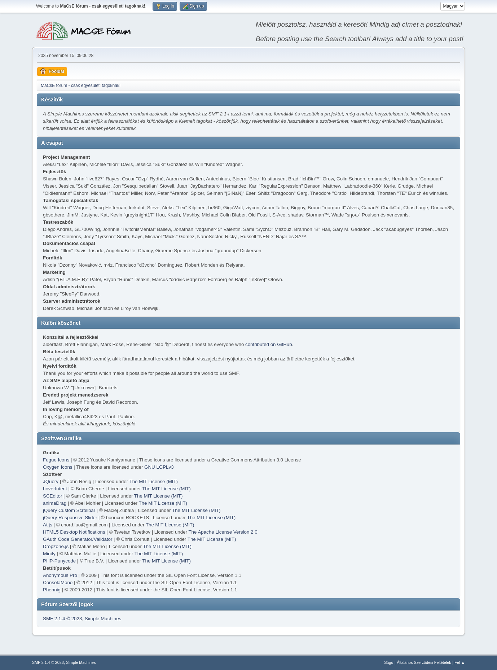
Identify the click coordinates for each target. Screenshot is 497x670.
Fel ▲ (459, 662)
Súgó (388, 662)
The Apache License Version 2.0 (222, 532)
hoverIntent (55, 488)
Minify (49, 553)
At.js (47, 524)
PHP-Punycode (59, 561)
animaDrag (54, 503)
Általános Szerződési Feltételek (424, 662)
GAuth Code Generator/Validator (77, 539)
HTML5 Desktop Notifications (74, 532)
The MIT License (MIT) (153, 481)
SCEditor (52, 496)
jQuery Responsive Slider (70, 517)
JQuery (50, 481)
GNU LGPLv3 (158, 467)
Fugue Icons (56, 460)
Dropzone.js (56, 546)
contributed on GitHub (268, 344)
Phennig (52, 589)
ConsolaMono (57, 582)
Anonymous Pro (60, 575)
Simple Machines (103, 618)
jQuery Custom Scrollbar (69, 510)
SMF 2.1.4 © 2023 (62, 618)
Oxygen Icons (57, 467)
